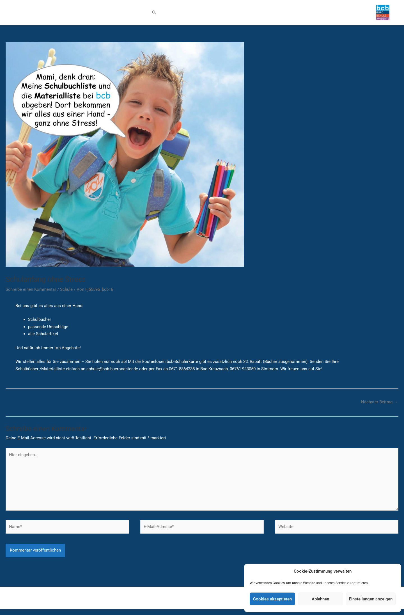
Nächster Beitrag (379, 405)
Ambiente (72, 14)
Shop (94, 14)
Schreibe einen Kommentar (31, 293)
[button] (154, 14)
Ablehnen (320, 599)
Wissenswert (119, 14)
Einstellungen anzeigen (370, 599)
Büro (18, 14)
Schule (42, 14)
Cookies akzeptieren (272, 599)
